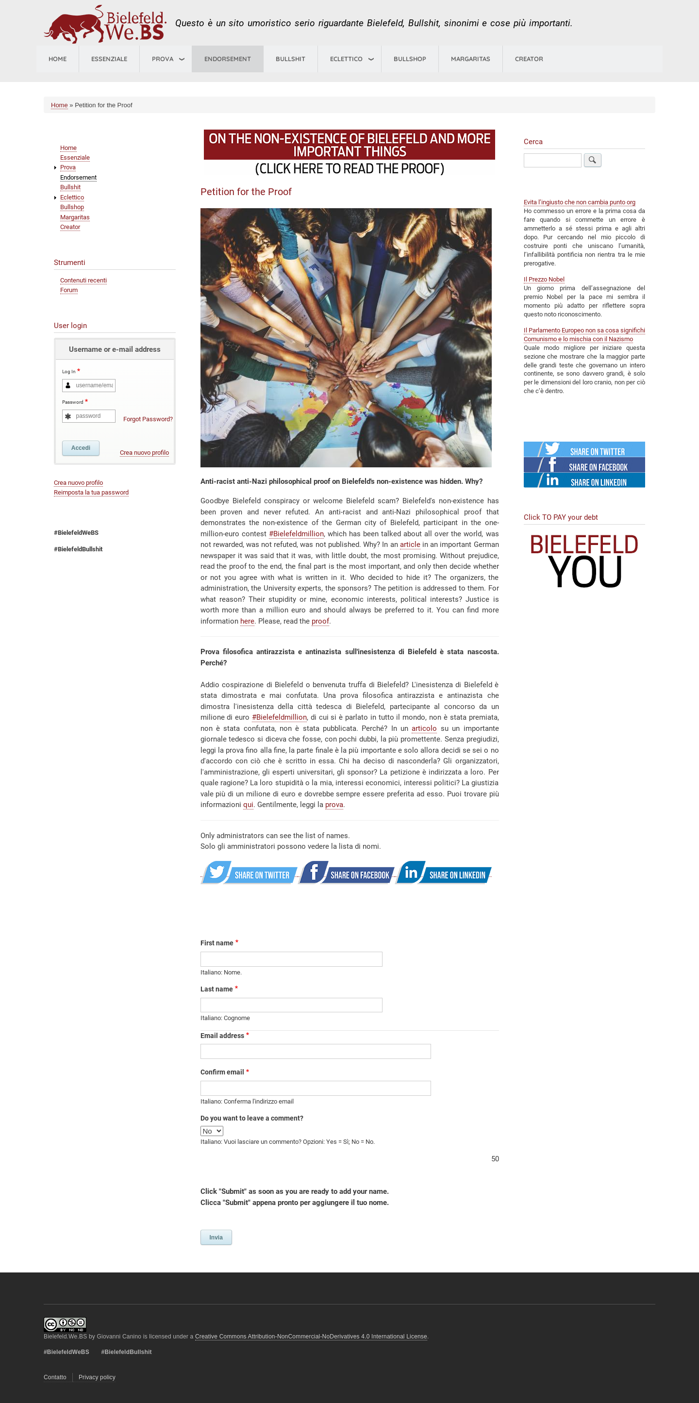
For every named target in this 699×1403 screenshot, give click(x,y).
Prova (162, 59)
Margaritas (470, 59)
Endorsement (227, 59)
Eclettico (72, 197)
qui (248, 804)
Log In (69, 372)
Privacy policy (97, 1377)
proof (320, 621)
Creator (529, 59)
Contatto (55, 1377)
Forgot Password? (148, 419)
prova (334, 804)
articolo (424, 728)
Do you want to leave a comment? (251, 1118)
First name (216, 943)
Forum (69, 290)
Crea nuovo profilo (144, 452)
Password (72, 402)
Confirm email (222, 1072)
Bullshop (410, 59)
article (410, 544)
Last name (216, 989)
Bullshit (290, 59)
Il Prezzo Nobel (544, 279)
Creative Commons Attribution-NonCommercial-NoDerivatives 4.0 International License (311, 1336)
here (247, 621)
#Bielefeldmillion (296, 533)
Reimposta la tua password (91, 492)
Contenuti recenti (83, 280)
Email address (222, 1036)
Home (58, 59)
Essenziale (109, 59)
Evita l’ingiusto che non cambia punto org (579, 202)
